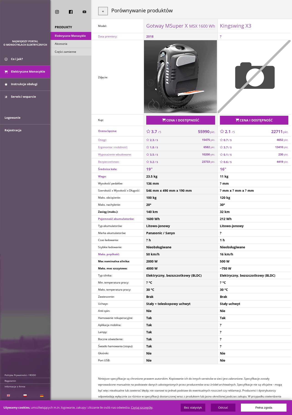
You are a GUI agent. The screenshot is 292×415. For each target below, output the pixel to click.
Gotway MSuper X (180, 24)
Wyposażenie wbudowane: (115, 153)
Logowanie (13, 123)
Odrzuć (223, 407)
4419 (282, 160)
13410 (281, 145)
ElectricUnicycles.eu (25, 22)
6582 (209, 145)
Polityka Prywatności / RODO (20, 375)
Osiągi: (102, 138)
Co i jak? (14, 61)
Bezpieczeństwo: (108, 160)
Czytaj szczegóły (141, 408)
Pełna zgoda (263, 407)
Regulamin (10, 380)
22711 (279, 130)
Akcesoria (61, 44)
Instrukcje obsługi (21, 86)
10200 (208, 153)
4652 (282, 138)
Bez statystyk (193, 407)
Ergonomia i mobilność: (113, 145)
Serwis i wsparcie (20, 99)
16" (223, 167)
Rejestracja (13, 135)
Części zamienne (65, 52)
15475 (208, 138)
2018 (150, 36)
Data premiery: (107, 35)
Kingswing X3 (235, 24)
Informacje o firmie (15, 386)
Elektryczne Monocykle (70, 36)
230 (283, 153)
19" (149, 167)
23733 (208, 160)
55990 (206, 130)
